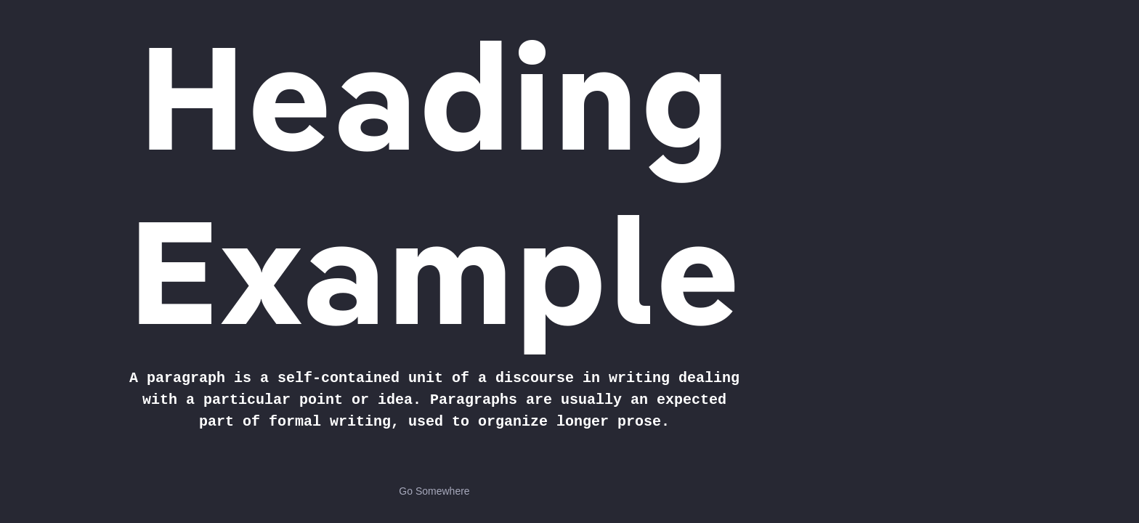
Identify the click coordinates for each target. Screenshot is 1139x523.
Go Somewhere (434, 491)
